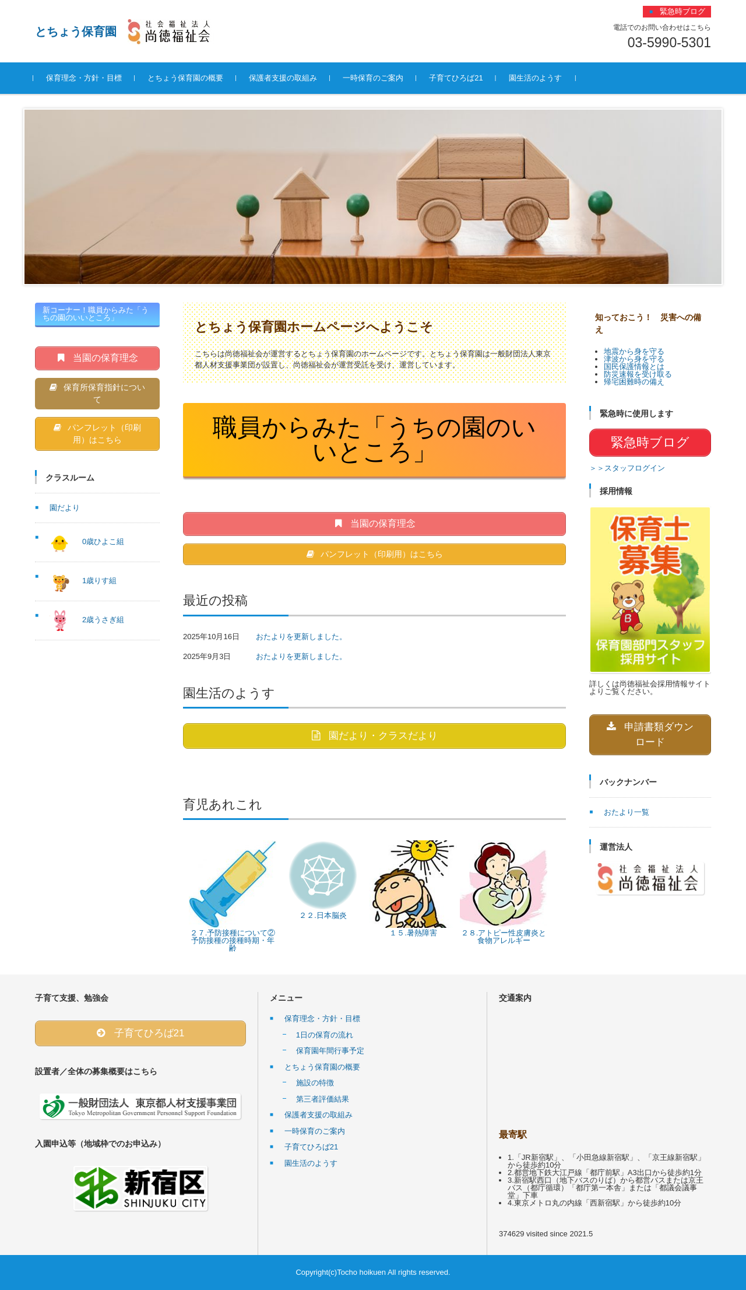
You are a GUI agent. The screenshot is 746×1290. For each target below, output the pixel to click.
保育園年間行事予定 (330, 1051)
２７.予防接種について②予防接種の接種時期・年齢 (233, 941)
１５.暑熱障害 (413, 933)
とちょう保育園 (76, 31)
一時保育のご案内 (374, 77)
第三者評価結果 (322, 1099)
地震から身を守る (634, 351)
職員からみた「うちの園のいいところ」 (374, 439)
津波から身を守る (634, 359)
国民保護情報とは (634, 366)
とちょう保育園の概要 (187, 77)
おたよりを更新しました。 (301, 636)
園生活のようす (536, 77)
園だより (65, 508)
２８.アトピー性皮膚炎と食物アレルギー (504, 937)
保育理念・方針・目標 (86, 77)
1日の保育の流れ (324, 1034)
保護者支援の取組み (285, 77)
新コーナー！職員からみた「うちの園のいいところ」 (96, 314)
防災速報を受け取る (638, 374)
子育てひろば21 (457, 77)
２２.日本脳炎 (323, 916)
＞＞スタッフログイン (627, 468)
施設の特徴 (315, 1083)
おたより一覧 (626, 812)
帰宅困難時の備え (634, 381)
